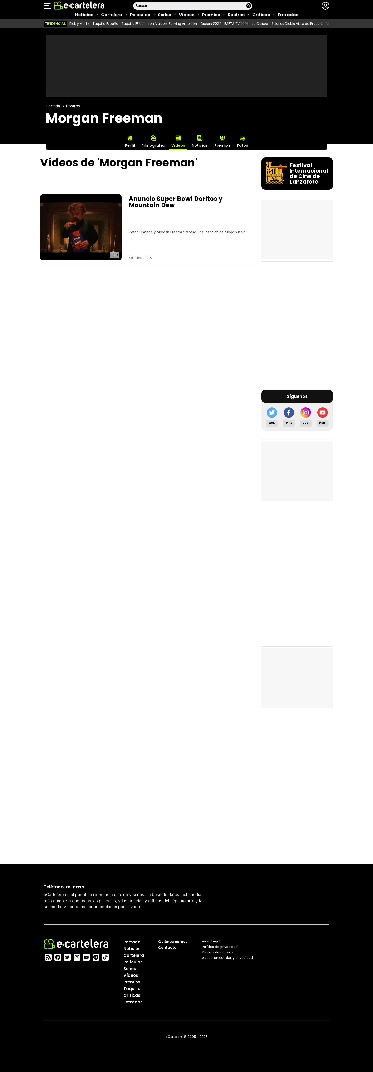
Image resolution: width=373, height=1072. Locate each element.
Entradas (288, 15)
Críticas (261, 15)
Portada (53, 106)
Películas (140, 15)
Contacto (167, 947)
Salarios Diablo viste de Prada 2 (297, 23)
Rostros (236, 15)
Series (164, 15)
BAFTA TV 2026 (236, 23)
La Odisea (260, 23)
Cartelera (111, 15)
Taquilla (132, 988)
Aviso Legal (211, 941)
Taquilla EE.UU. (133, 23)
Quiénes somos (173, 941)
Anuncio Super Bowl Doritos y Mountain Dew (175, 201)
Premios (211, 15)
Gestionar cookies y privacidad (227, 957)
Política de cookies (217, 952)
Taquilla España (105, 23)
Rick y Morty (79, 23)
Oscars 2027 (210, 23)
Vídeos (186, 15)
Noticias (84, 15)
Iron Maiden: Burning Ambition (172, 23)
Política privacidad (220, 946)
